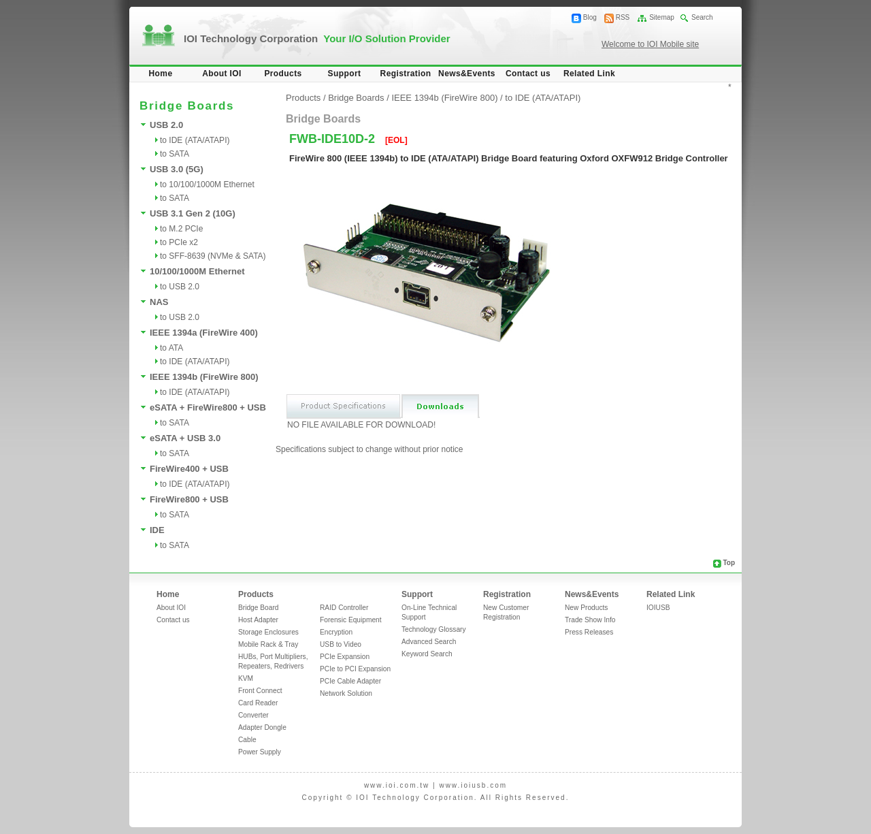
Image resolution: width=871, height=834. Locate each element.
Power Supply (259, 752)
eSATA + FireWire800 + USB (208, 407)
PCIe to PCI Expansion (355, 669)
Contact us (528, 73)
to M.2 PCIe (181, 229)
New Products (586, 607)
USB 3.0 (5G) (176, 169)
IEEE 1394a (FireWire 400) (204, 332)
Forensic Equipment (351, 620)
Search (702, 17)
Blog (590, 17)
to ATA (171, 348)
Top (729, 562)
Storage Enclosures (268, 632)
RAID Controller (344, 607)
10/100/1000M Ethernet (197, 271)
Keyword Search (427, 654)
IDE (157, 530)
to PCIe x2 (179, 242)
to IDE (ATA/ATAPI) (194, 140)
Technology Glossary (433, 629)
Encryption (336, 632)
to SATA (174, 154)
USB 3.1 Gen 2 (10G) (192, 213)
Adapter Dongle (262, 727)
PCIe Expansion (344, 656)
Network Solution (346, 693)
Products (282, 73)
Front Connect (260, 690)
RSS (623, 17)
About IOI (222, 73)
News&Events (466, 73)
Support (344, 73)
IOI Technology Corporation (317, 38)
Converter (253, 715)
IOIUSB (658, 607)
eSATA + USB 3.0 (185, 438)
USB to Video (340, 644)
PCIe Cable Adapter (350, 681)
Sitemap (661, 17)
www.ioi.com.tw (396, 785)
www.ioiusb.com (473, 785)
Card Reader (258, 703)
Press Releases (589, 632)
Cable (247, 739)
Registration (405, 73)
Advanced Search (428, 641)
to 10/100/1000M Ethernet (207, 184)
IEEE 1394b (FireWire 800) (204, 377)
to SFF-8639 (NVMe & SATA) (213, 256)
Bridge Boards (356, 98)
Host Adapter (258, 620)
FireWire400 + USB (189, 469)
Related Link (589, 73)
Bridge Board (258, 607)
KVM (245, 678)
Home (161, 73)
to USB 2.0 (179, 286)
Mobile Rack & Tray (268, 644)
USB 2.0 (166, 125)
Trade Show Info (590, 620)
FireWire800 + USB (189, 499)
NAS (159, 302)
